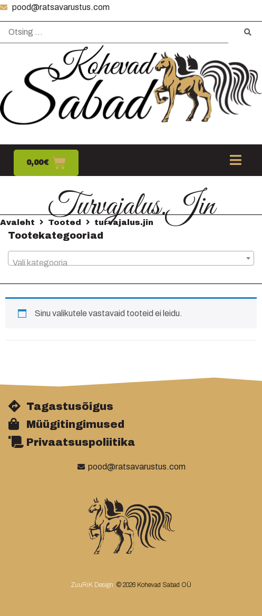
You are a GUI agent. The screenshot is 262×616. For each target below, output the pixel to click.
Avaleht (17, 222)
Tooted (64, 222)
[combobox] (131, 258)
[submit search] (248, 32)
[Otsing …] (114, 32)
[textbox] (131, 263)
